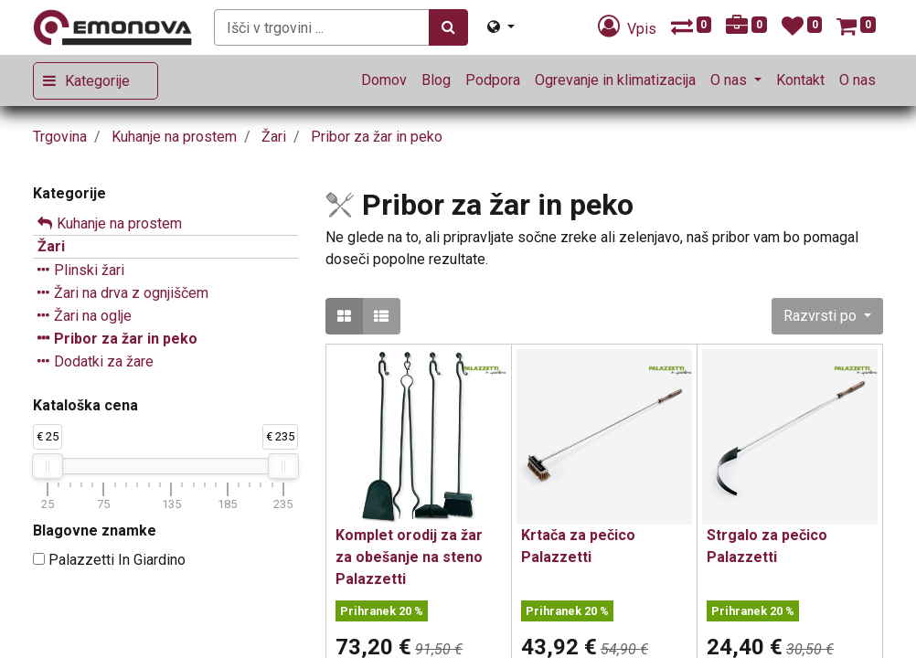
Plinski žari (89, 270)
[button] (827, 316)
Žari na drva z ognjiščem (131, 293)
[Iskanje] (448, 27)
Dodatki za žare (104, 361)
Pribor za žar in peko (125, 338)
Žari (51, 246)
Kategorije (97, 81)
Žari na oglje (93, 315)
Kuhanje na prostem (119, 223)
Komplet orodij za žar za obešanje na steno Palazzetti (409, 557)
